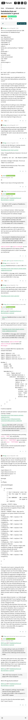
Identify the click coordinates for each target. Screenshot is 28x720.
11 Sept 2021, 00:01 (9, 640)
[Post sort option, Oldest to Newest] (3, 23)
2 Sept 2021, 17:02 (14, 263)
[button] (2, 717)
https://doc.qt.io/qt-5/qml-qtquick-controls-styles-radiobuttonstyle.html (13, 330)
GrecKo (4, 175)
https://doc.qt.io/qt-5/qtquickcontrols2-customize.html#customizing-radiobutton (11, 420)
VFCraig (4, 28)
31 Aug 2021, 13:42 (9, 177)
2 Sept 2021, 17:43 (14, 285)
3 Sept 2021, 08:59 (9, 309)
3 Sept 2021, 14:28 (14, 455)
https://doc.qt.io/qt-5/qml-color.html (10, 296)
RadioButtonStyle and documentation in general (11, 199)
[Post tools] (25, 121)
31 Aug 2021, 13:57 (9, 196)
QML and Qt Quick (12, 16)
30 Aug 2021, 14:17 (14, 125)
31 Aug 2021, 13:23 (14, 143)
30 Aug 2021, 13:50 (14, 28)
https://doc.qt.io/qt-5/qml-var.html (9, 150)
